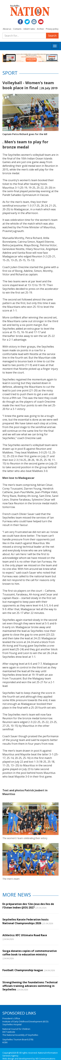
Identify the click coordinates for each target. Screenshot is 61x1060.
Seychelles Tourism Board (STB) (17, 1039)
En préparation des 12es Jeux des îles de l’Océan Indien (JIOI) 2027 (28, 905)
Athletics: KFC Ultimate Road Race (24, 935)
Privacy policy (52, 29)
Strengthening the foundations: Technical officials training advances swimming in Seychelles (30, 986)
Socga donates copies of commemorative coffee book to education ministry (29, 952)
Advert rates (29, 29)
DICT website (8, 1031)
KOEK (4, 1042)
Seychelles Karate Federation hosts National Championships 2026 (25, 921)
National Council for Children (16, 1028)
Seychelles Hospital (11, 1024)
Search (52, 35)
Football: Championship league (22, 970)
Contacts (17, 29)
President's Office (11, 1018)
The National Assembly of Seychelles (20, 1034)
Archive (40, 29)
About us (7, 29)
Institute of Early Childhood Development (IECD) (25, 1021)
